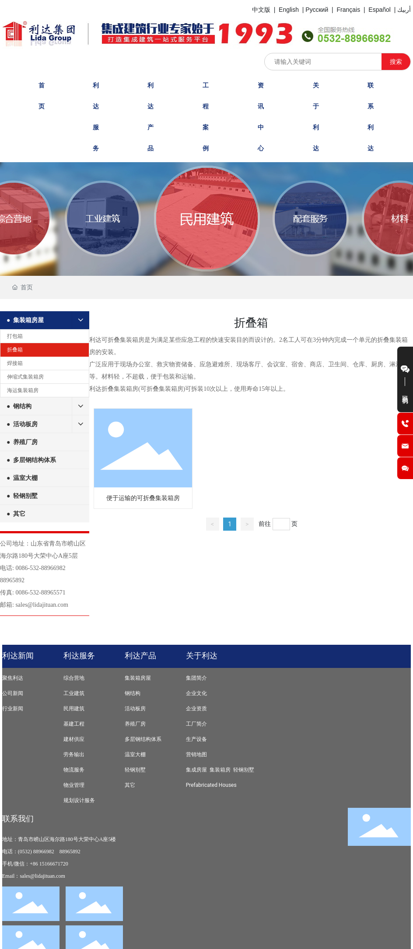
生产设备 (196, 739)
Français (348, 9)
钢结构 (132, 693)
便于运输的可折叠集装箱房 (143, 497)
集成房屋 (196, 770)
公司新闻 (12, 693)
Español (379, 9)
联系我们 (18, 818)
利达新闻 (18, 655)
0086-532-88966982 (40, 568)
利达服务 (79, 655)
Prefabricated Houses (211, 785)
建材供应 (73, 739)
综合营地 (73, 678)
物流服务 (73, 770)
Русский (316, 9)
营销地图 (196, 754)
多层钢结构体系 (143, 739)
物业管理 (73, 785)
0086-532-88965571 (40, 592)
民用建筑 (73, 709)
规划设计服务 (79, 800)
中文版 (261, 9)
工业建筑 (73, 693)
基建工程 (73, 724)
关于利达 (201, 655)
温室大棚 (135, 754)
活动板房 (135, 709)
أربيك (404, 9)
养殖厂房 (135, 724)
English (289, 9)
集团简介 (196, 678)
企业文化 (196, 693)
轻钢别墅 (135, 770)
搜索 (396, 61)
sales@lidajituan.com (41, 604)
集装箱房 (220, 770)
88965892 (12, 580)
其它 (130, 785)
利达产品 (140, 655)
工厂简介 (196, 724)
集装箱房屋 (138, 678)
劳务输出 (73, 754)
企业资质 (196, 709)
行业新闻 (12, 709)
